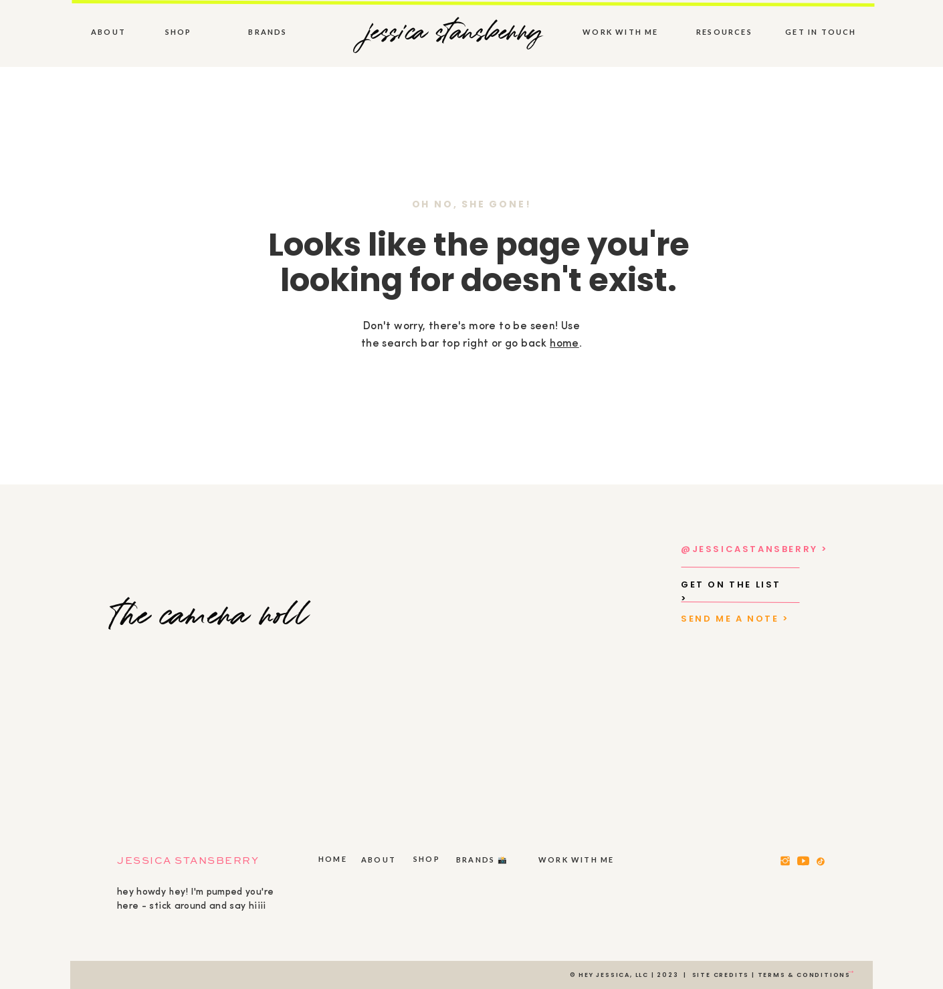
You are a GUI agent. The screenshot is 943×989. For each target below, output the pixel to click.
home (564, 344)
